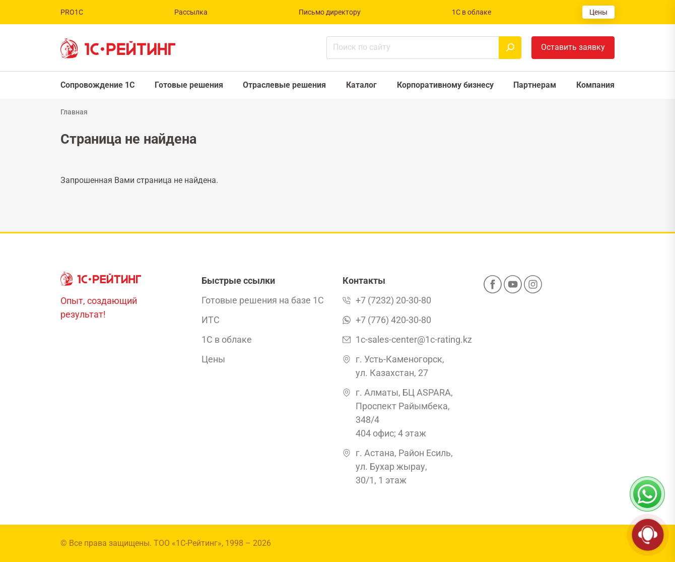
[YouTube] (513, 287)
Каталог (361, 85)
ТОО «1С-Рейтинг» (188, 543)
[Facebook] (493, 287)
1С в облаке (471, 12)
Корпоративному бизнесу (445, 85)
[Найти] (510, 47)
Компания (595, 85)
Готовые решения (189, 85)
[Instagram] (533, 287)
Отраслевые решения (284, 85)
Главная (74, 112)
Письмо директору (330, 12)
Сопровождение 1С (97, 85)
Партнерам (534, 85)
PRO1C (71, 12)
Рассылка (191, 12)
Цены (598, 12)
